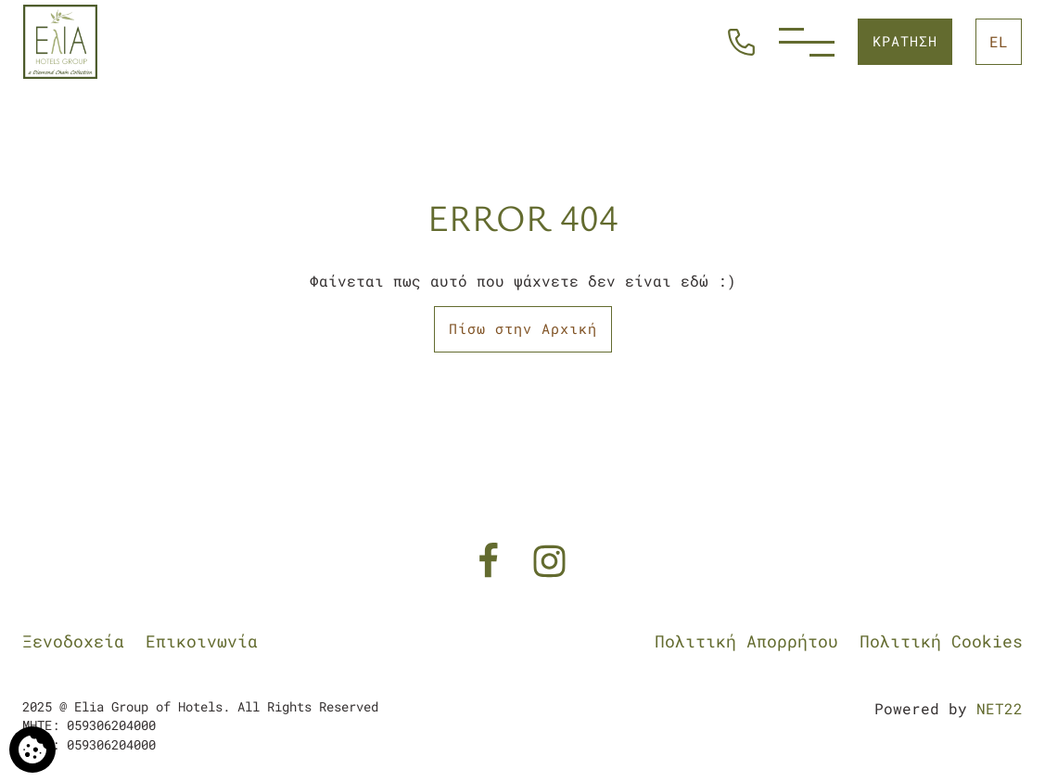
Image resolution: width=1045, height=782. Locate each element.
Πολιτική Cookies (941, 641)
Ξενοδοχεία (73, 641)
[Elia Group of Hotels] (60, 42)
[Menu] (807, 42)
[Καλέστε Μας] (741, 39)
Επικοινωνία (202, 641)
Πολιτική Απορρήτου (746, 641)
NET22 (999, 708)
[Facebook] (493, 559)
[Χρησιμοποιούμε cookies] (32, 749)
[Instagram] (549, 559)
